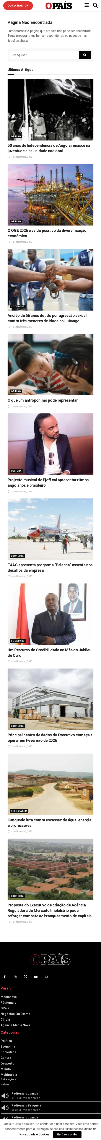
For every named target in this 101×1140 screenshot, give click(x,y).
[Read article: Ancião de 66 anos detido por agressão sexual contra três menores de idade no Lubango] (50, 279)
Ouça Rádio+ (18, 5)
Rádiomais (8, 1002)
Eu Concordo (67, 1134)
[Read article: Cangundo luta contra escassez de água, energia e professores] (50, 784)
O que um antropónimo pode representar (43, 400)
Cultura (16, 471)
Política (6, 1041)
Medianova (9, 997)
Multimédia (9, 1074)
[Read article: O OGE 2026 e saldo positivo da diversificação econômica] (50, 195)
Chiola (5, 1019)
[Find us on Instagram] (15, 977)
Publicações (8, 1079)
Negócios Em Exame (15, 1014)
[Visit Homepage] (58, 5)
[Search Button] (95, 5)
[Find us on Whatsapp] (46, 977)
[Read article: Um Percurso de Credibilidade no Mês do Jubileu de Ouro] (50, 614)
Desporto (7, 1063)
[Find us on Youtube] (36, 977)
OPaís (5, 1008)
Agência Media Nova (15, 1025)
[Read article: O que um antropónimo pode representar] (50, 364)
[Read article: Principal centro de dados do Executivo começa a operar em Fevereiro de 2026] (50, 699)
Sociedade (17, 306)
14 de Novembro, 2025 (20, 157)
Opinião (16, 136)
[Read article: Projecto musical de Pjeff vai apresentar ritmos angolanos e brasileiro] (50, 444)
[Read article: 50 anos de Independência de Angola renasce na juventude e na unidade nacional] (50, 109)
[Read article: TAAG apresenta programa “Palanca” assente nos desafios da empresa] (50, 529)
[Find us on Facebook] (5, 977)
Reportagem (19, 811)
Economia (17, 556)
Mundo (6, 1069)
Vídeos (5, 1084)
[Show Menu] (87, 5)
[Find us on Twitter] (25, 977)
